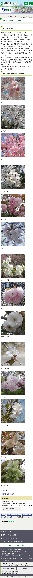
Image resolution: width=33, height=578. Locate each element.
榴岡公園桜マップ (8, 494)
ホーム (3, 515)
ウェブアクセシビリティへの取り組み (13, 541)
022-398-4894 (24, 563)
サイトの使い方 (7, 532)
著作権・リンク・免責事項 (10, 535)
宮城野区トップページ (14, 515)
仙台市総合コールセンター (10, 563)
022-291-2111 (12, 506)
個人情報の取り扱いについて (11, 538)
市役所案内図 (25, 568)
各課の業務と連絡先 (8, 568)
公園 (10, 517)
